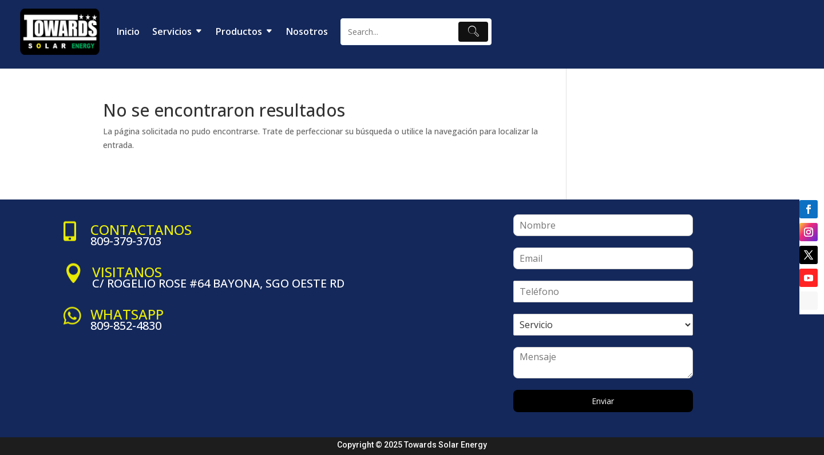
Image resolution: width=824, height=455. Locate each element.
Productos (239, 31)
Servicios (172, 31)
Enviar (603, 401)
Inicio (128, 31)
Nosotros (307, 31)
